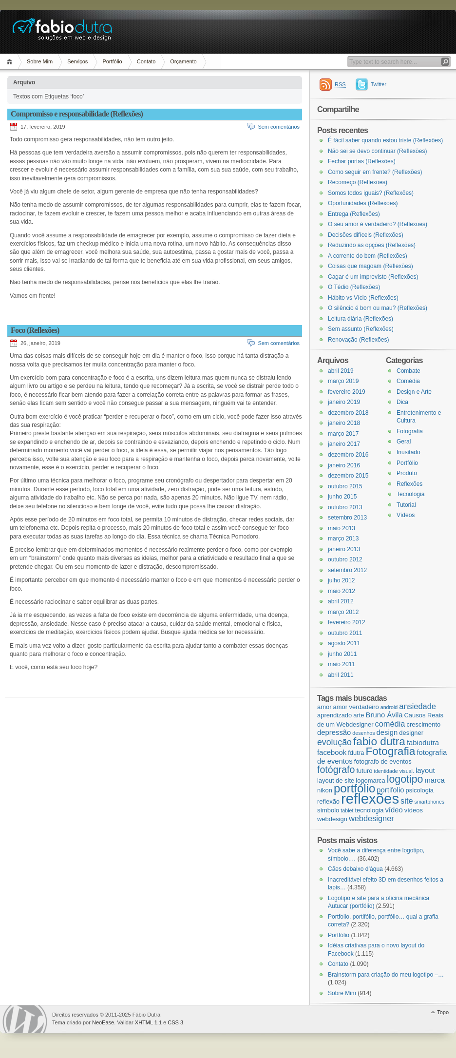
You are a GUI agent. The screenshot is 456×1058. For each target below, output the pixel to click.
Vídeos (406, 515)
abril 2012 (341, 601)
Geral (404, 441)
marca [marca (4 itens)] (434, 780)
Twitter (378, 84)
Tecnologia (410, 494)
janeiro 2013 (344, 549)
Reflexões (409, 484)
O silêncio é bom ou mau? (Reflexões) (377, 308)
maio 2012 (341, 591)
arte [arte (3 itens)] (358, 715)
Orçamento (183, 61)
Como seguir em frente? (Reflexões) (375, 172)
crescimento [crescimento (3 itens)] (423, 724)
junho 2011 (342, 654)
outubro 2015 (345, 486)
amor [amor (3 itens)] (324, 707)
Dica (402, 402)
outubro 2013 (345, 507)
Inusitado (408, 452)
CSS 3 (175, 1022)
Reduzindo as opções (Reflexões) (372, 245)
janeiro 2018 (344, 423)
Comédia (408, 381)
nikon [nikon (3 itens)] (324, 790)
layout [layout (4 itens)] (425, 770)
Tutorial (406, 504)
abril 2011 (341, 675)
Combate (408, 370)
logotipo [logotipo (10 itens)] (405, 779)
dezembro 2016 (348, 454)
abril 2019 (341, 370)
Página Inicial (11, 61)
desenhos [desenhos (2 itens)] (363, 733)
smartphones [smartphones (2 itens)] (430, 802)
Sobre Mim (40, 61)
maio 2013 (341, 528)
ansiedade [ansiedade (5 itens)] (417, 706)
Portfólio (112, 61)
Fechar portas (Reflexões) (362, 161)
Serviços (77, 61)
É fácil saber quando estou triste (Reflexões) (385, 140)
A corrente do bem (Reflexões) (367, 255)
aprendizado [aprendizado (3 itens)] (334, 715)
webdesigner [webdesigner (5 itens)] (371, 818)
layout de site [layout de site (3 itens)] (335, 780)
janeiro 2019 (344, 402)
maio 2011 (341, 664)
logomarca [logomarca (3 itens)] (370, 780)
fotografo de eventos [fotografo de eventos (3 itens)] (383, 761)
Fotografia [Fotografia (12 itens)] (390, 751)
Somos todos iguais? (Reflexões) (371, 193)
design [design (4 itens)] (387, 732)
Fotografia (410, 431)
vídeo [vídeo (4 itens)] (393, 810)
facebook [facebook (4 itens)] (331, 752)
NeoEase (103, 1022)
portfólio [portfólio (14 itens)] (354, 788)
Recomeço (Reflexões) (357, 182)
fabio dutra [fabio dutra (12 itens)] (379, 741)
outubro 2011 (345, 633)
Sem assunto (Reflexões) (361, 329)
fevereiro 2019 (346, 391)
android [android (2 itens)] (389, 707)
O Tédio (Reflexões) (354, 287)
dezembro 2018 (348, 412)
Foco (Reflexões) (35, 330)
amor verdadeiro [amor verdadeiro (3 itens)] (356, 707)
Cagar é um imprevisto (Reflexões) (373, 276)
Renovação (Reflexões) (358, 339)
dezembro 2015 (348, 475)
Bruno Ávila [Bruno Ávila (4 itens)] (384, 715)
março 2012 (343, 612)
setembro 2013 (347, 517)
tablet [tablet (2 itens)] (347, 810)
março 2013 (343, 538)
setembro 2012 (347, 570)
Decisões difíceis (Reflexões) (365, 234)
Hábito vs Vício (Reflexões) (363, 297)
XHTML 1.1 (148, 1022)
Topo (443, 1012)
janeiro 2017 (344, 444)
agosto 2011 (344, 643)
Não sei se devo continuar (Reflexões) (377, 151)
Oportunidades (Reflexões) (363, 203)
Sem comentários (279, 127)
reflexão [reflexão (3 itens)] (328, 801)
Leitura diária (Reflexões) (360, 318)
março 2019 (343, 381)
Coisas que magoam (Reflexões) (370, 266)
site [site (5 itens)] (406, 800)
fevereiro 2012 (346, 622)
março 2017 (343, 433)
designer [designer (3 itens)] (411, 732)
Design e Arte (414, 391)
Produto (407, 473)
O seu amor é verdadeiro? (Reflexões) (377, 224)
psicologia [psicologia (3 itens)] (419, 790)
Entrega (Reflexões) (354, 214)
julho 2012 (341, 580)
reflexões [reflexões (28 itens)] (370, 798)
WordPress (24, 1019)
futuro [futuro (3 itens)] (364, 770)
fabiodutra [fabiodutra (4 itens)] (423, 743)
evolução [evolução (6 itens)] (334, 742)
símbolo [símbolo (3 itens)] (328, 810)
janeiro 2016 (344, 465)
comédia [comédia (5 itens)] (390, 723)
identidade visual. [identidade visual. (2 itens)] (394, 771)
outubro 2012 (345, 559)
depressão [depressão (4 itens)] (334, 732)
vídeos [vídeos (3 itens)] (413, 810)
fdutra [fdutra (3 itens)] (356, 752)
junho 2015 (342, 496)
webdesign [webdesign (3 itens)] (332, 819)
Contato (146, 61)
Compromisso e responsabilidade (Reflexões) (77, 114)
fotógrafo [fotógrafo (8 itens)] (336, 769)
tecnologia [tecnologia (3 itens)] (369, 810)
